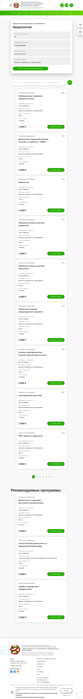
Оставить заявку (56, 127)
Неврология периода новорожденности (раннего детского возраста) (31, 313)
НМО (38, 674)
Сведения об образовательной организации (44, 13)
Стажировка (41, 661)
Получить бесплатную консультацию (30, 68)
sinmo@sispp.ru (15, 669)
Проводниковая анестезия (30, 397)
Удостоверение (20, 45)
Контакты (64, 13)
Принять (66, 690)
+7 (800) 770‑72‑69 (15, 666)
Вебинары (40, 664)
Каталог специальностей (19, 13)
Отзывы (39, 666)
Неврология (24, 183)
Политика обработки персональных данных (30, 697)
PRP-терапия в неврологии (31, 438)
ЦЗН (38, 669)
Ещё (70, 13)
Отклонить (66, 695)
